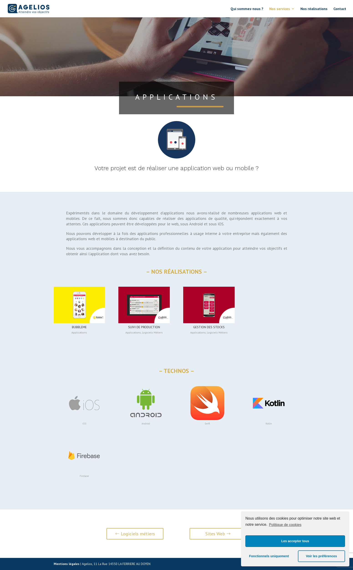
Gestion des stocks (209, 327)
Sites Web (215, 534)
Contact (339, 9)
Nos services (279, 9)
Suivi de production (144, 327)
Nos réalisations (314, 9)
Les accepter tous (295, 541)
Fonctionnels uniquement (269, 556)
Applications (79, 332)
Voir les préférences (321, 556)
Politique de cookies (285, 525)
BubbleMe (79, 327)
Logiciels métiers (138, 534)
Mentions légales (66, 564)
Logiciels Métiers (152, 332)
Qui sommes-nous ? (247, 9)
